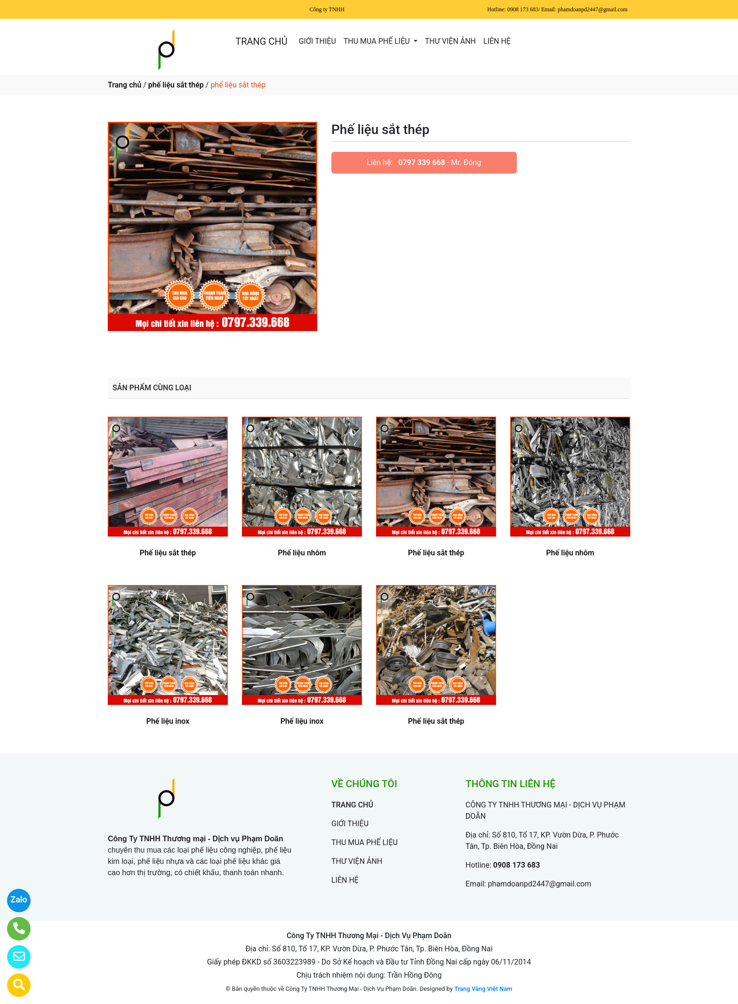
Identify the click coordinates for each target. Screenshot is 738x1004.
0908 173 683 (516, 865)
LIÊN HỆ (497, 41)
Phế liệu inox (168, 721)
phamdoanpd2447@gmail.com (539, 883)
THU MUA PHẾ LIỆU (378, 41)
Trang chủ (124, 84)
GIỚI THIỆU (317, 41)
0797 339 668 (421, 162)
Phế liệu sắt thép (168, 552)
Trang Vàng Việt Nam (483, 988)
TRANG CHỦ (261, 41)
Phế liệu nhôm (302, 552)
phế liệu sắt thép (176, 84)
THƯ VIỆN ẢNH (450, 41)
